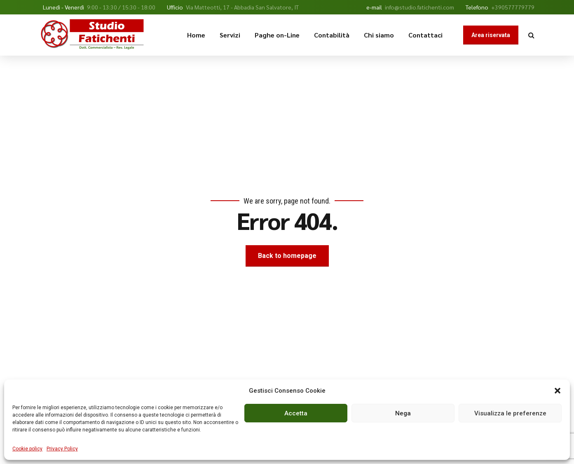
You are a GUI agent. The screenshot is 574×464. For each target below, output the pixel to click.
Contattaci (425, 34)
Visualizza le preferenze (510, 413)
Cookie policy (27, 449)
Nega (403, 413)
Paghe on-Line (277, 34)
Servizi (230, 34)
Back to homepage (287, 256)
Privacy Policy (62, 449)
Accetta (295, 413)
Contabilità (331, 34)
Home (196, 34)
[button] (557, 391)
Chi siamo (379, 34)
